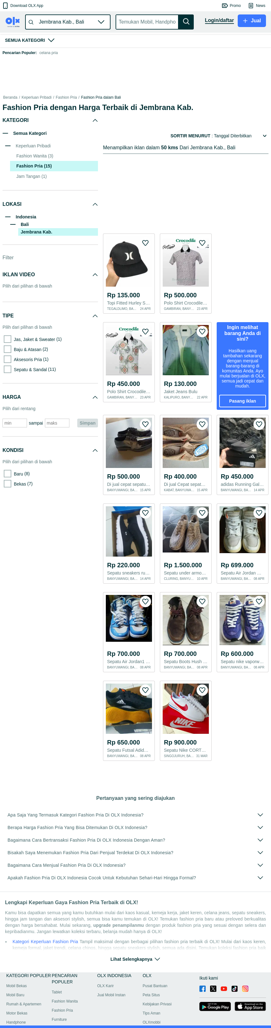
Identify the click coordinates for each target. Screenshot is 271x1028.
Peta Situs (151, 979)
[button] (22, 5)
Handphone (16, 1006)
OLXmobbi (151, 1006)
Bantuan (12, 1020)
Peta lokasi (31, 1020)
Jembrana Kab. (36, 231)
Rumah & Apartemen (23, 988)
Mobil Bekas (16, 970)
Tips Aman (151, 997)
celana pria (48, 53)
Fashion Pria (66, 97)
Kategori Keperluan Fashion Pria (45, 925)
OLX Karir (105, 970)
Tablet (57, 976)
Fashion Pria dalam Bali (101, 97)
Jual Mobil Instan (111, 979)
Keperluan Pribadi (36, 97)
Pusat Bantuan (155, 970)
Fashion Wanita (65, 985)
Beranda (10, 97)
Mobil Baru (15, 979)
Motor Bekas (16, 997)
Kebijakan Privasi (157, 988)
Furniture (59, 1004)
